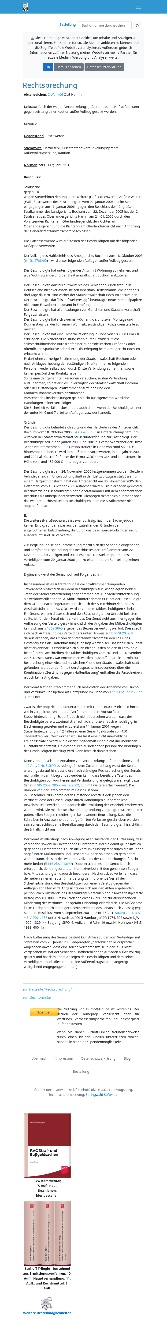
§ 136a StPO (53, 628)
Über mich (39, 1058)
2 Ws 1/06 (55, 94)
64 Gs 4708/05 (36, 260)
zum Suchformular (37, 997)
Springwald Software (102, 1094)
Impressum (64, 1058)
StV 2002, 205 (47, 785)
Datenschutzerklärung (104, 67)
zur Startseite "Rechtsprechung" (47, 989)
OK (47, 67)
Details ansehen (68, 67)
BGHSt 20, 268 (122, 633)
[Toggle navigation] (138, 7)
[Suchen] (105, 25)
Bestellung (67, 24)
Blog (127, 1058)
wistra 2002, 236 (73, 785)
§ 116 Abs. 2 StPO (58, 863)
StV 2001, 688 (37, 917)
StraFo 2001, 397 (128, 912)
